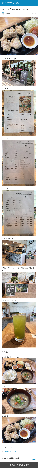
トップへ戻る (32, 459)
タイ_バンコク (14, 447)
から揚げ (8, 451)
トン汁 (14, 451)
